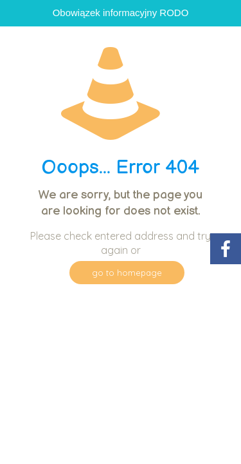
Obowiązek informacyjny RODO (121, 12)
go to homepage (127, 272)
